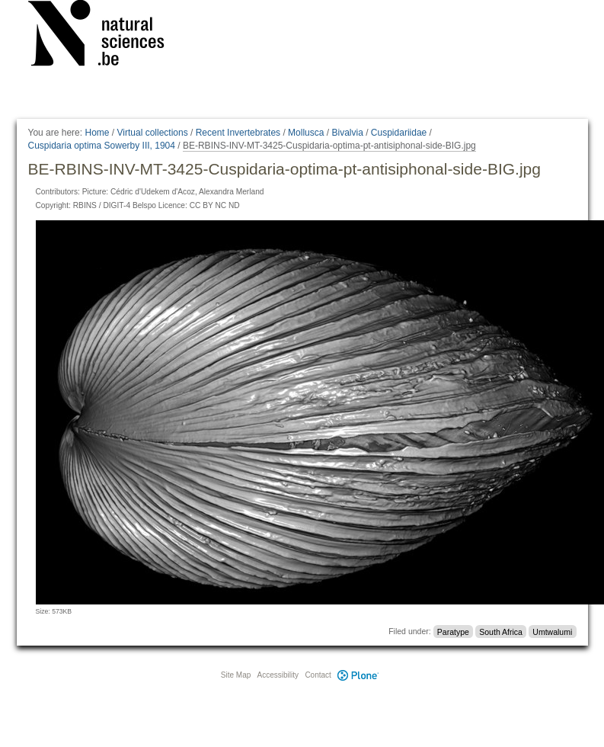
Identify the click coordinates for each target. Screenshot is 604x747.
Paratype (453, 631)
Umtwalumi (552, 631)
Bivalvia (347, 132)
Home (97, 132)
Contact (318, 675)
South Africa (501, 631)
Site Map (236, 675)
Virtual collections (152, 132)
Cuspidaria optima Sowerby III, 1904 (101, 145)
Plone (359, 675)
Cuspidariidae (399, 132)
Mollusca (306, 132)
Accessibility (278, 675)
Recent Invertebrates (238, 132)
